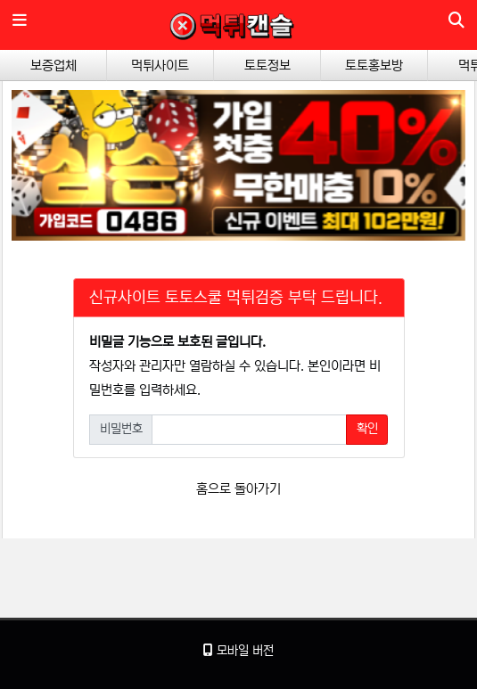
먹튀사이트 (160, 65)
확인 (367, 429)
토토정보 (267, 65)
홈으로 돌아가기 (238, 488)
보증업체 (53, 65)
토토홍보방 (374, 65)
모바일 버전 (238, 651)
